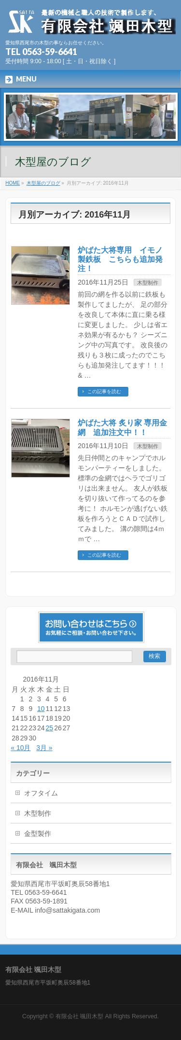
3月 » (44, 748)
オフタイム (41, 793)
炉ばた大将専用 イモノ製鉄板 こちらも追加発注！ (120, 259)
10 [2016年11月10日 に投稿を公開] (41, 708)
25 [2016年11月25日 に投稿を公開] (50, 728)
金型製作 (37, 833)
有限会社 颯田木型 (79, 1016)
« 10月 (20, 748)
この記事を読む (104, 391)
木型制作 (147, 283)
